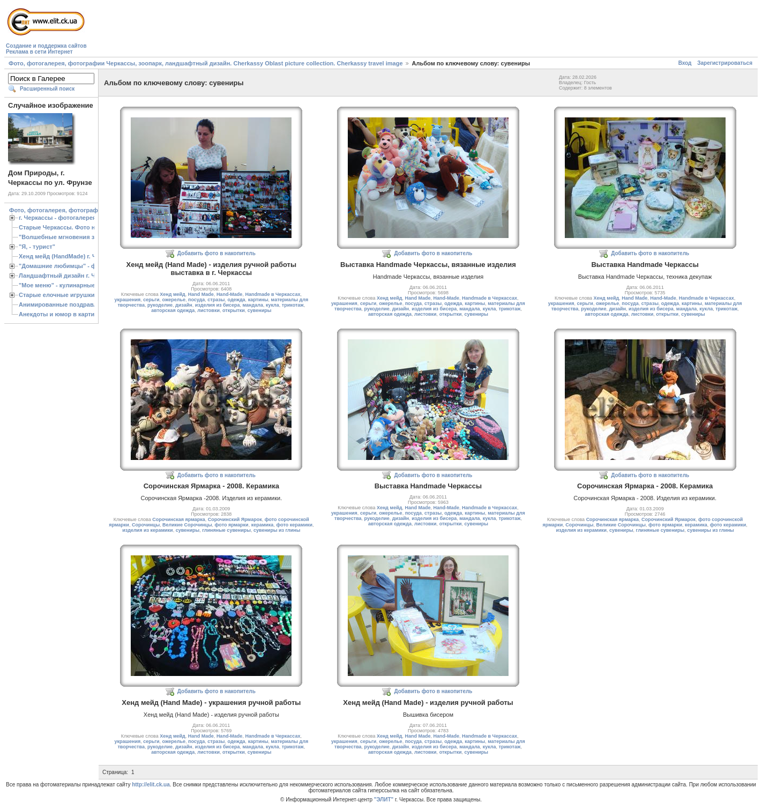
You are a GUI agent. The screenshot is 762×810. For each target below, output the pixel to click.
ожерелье (173, 299)
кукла (272, 305)
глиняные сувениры (226, 530)
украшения (127, 299)
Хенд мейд (172, 294)
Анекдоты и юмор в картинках (63, 314)
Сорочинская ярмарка (178, 519)
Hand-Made (229, 294)
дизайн (183, 305)
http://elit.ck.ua (151, 784)
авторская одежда (173, 310)
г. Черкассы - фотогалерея (57, 217)
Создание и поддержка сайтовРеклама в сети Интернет (46, 49)
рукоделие (160, 305)
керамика (262, 524)
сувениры (260, 310)
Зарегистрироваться (724, 63)
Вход (685, 63)
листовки (208, 310)
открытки (233, 310)
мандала (253, 305)
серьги (151, 299)
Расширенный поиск (47, 89)
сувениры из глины (277, 530)
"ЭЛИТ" (384, 799)
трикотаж (293, 305)
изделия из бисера (217, 305)
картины (258, 299)
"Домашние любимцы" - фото (62, 266)
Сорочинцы (146, 524)
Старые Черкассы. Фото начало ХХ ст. (75, 227)
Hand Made (201, 294)
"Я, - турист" (37, 246)
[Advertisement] (284, 30)
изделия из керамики (147, 530)
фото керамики (294, 524)
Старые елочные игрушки (56, 295)
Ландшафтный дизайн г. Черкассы (69, 275)
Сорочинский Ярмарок (235, 519)
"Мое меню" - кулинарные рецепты (70, 285)
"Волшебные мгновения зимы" (64, 237)
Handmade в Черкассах (272, 294)
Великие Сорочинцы (187, 524)
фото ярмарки (232, 524)
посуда (196, 299)
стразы (216, 299)
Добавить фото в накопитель (216, 253)
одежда (236, 299)
